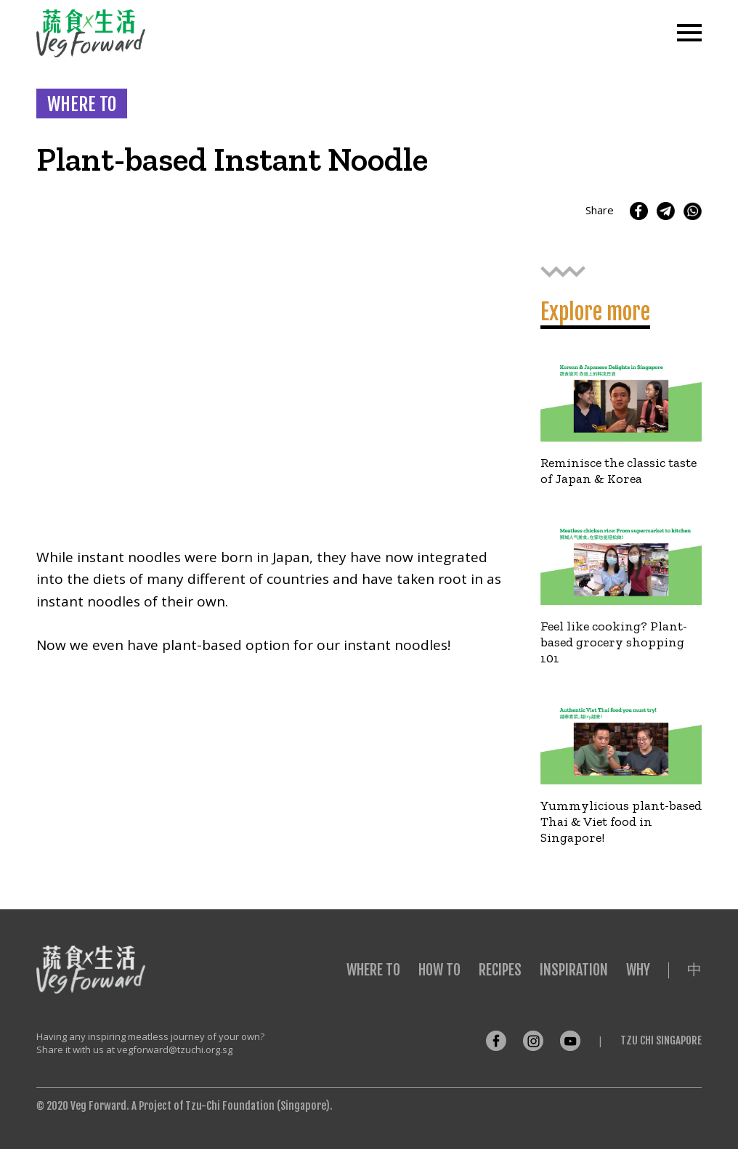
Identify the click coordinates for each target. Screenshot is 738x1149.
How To (439, 970)
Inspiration (574, 970)
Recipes (500, 970)
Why (638, 970)
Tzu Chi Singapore (661, 1040)
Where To (373, 970)
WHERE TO (81, 104)
